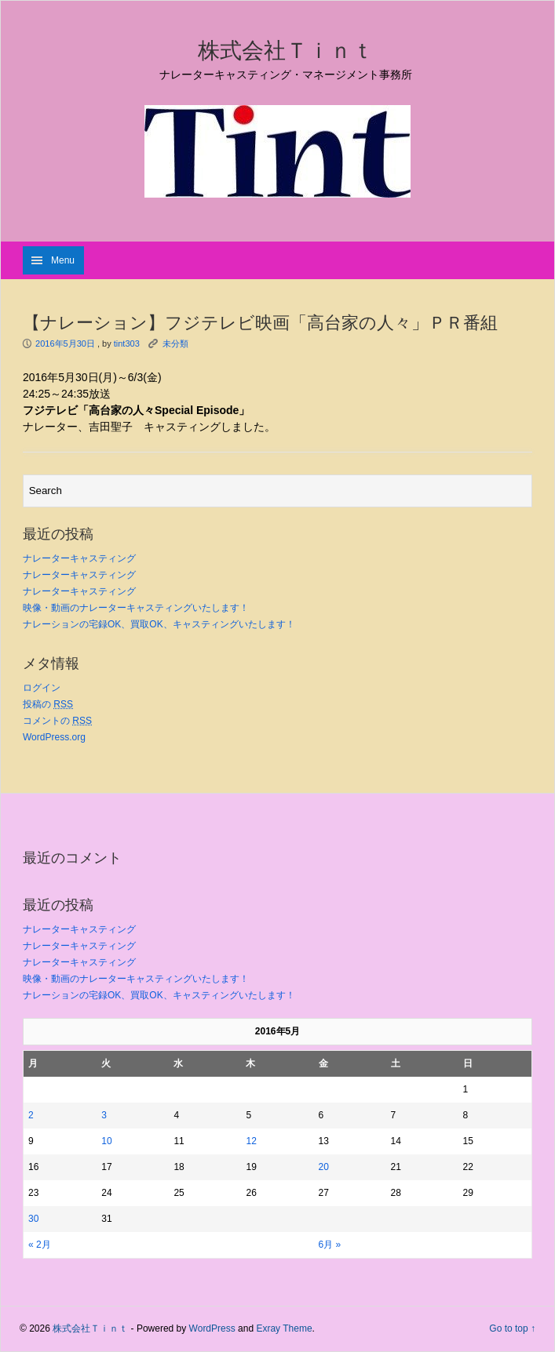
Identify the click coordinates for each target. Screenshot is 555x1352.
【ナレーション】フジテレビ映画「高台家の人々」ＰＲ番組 (260, 322)
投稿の (48, 704)
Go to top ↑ (512, 1328)
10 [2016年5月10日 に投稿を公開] (106, 1141)
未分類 (175, 343)
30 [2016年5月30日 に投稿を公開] (33, 1218)
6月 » (330, 1244)
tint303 (127, 343)
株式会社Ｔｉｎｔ (286, 50)
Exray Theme (284, 1328)
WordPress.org (54, 737)
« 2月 (39, 1244)
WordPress (212, 1328)
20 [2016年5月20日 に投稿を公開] (324, 1166)
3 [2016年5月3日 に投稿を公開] (104, 1115)
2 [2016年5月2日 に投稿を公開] (31, 1115)
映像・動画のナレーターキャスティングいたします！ (136, 607)
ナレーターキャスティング (79, 558)
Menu (63, 260)
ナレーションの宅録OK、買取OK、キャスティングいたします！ (159, 624)
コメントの (57, 720)
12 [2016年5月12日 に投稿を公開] (251, 1141)
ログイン (41, 687)
